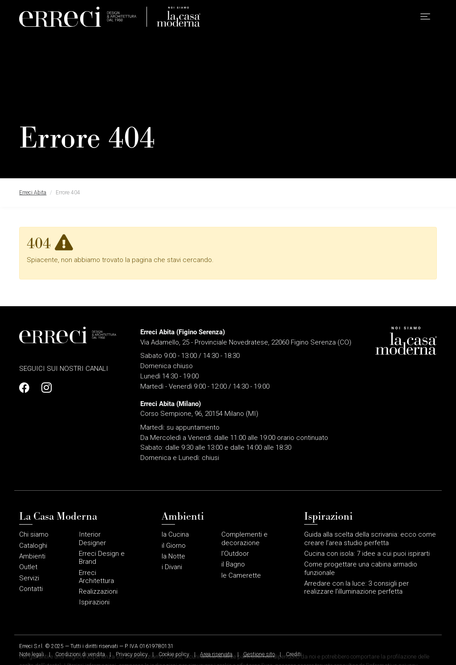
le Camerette (241, 575)
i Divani (172, 567)
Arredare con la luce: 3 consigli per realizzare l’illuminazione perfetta (356, 587)
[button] (425, 18)
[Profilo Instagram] (44, 388)
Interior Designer (92, 538)
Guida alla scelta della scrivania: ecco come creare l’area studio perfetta (370, 538)
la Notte (173, 556)
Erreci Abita (32, 192)
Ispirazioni (94, 602)
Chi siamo (34, 534)
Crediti (293, 654)
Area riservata (216, 654)
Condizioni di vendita (80, 654)
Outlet (28, 567)
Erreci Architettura (96, 577)
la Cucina (175, 534)
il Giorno (174, 546)
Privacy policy (132, 654)
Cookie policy (174, 654)
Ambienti (32, 556)
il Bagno (233, 564)
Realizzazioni (98, 591)
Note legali (31, 654)
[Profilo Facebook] (26, 388)
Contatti (31, 589)
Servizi (29, 578)
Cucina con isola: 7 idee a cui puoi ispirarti (367, 554)
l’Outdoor (235, 554)
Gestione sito (259, 654)
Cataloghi (33, 546)
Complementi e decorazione (244, 538)
